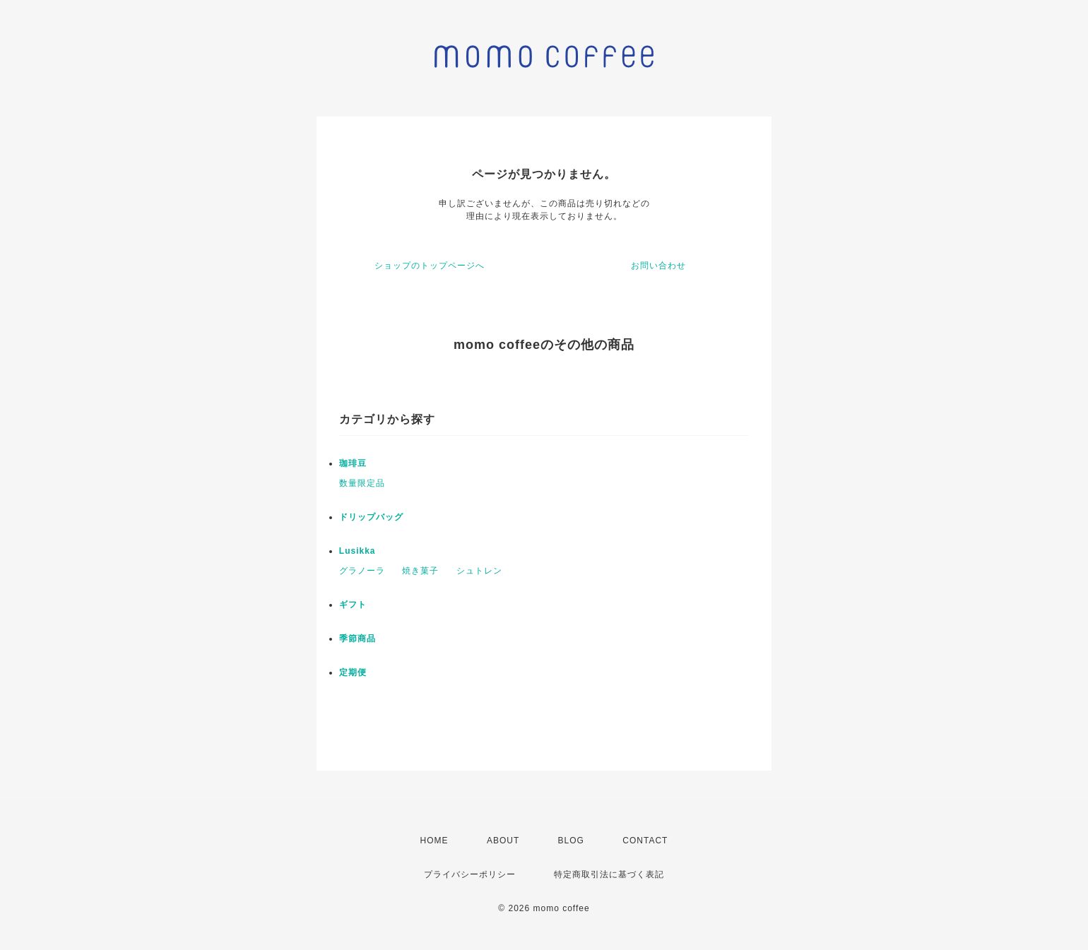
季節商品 (357, 638)
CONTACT (645, 840)
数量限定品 (362, 483)
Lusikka (357, 551)
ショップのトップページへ (429, 266)
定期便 (353, 672)
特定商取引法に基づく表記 (609, 874)
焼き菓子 (420, 571)
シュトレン (479, 571)
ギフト (353, 605)
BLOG (571, 840)
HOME (434, 840)
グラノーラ (362, 571)
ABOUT (503, 840)
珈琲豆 (353, 463)
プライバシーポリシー (470, 874)
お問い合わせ (658, 266)
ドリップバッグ (371, 517)
